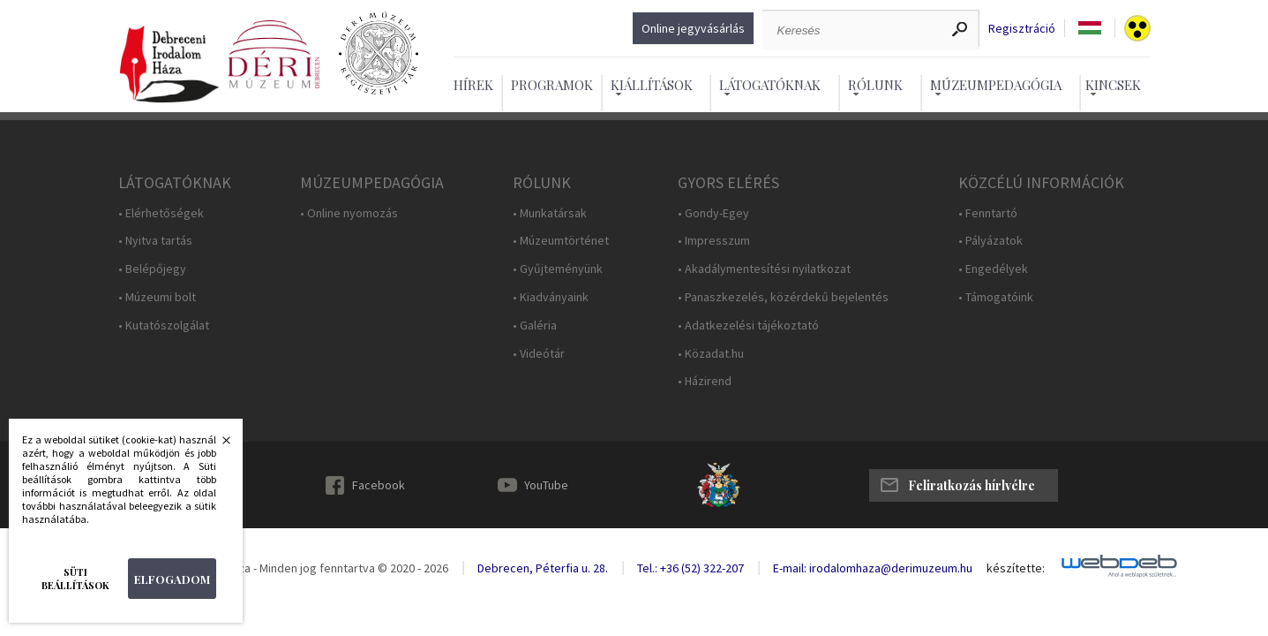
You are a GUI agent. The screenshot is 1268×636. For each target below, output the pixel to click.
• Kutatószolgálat (163, 325)
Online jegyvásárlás (693, 28)
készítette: (1016, 568)
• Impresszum (714, 240)
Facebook (378, 485)
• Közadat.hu (711, 353)
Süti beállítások (75, 578)
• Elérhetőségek (161, 213)
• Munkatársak (550, 213)
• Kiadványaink (551, 297)
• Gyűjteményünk (558, 268)
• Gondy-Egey (713, 213)
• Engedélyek (993, 268)
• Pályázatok (990, 240)
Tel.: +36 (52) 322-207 (690, 568)
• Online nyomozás (349, 213)
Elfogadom (172, 579)
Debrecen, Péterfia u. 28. (542, 568)
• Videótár (539, 353)
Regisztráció (1021, 28)
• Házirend (705, 381)
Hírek (473, 85)
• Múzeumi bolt (157, 297)
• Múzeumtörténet (561, 240)
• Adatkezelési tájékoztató (748, 325)
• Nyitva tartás (155, 240)
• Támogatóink (995, 297)
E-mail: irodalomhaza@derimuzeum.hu (872, 568)
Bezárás (217, 445)
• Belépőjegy (152, 268)
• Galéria (535, 325)
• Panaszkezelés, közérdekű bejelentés (783, 297)
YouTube (546, 485)
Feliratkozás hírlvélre (971, 485)
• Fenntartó (987, 213)
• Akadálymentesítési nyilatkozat (764, 268)
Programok (552, 85)
